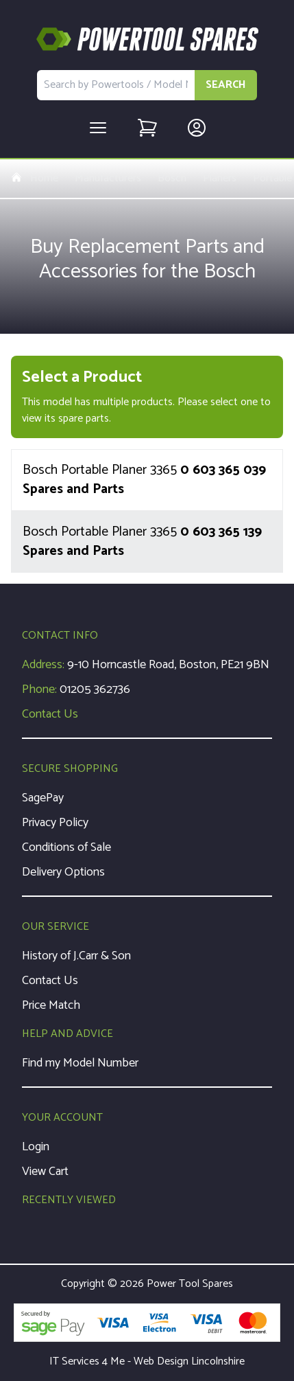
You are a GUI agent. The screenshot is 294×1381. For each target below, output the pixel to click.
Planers (219, 178)
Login (35, 1147)
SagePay (43, 798)
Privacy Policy (55, 822)
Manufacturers (108, 178)
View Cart (45, 1171)
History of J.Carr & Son (76, 956)
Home (34, 178)
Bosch (172, 178)
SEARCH (226, 85)
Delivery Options (63, 872)
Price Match (51, 1005)
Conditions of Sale (66, 847)
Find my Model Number (80, 1063)
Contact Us (50, 714)
